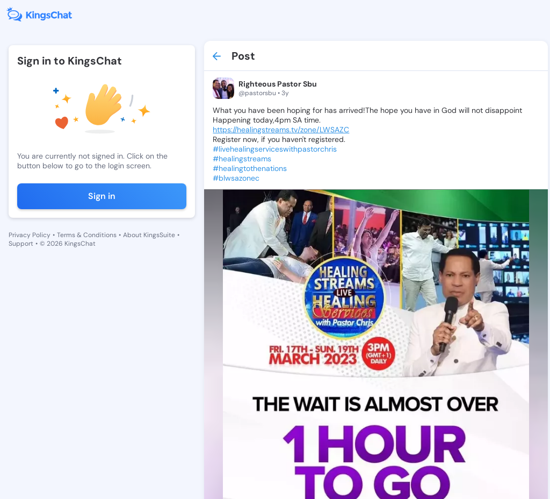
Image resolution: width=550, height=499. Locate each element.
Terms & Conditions (87, 235)
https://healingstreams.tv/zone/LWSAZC (281, 129)
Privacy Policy (29, 235)
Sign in (101, 196)
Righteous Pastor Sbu (277, 84)
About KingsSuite (149, 235)
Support (21, 243)
